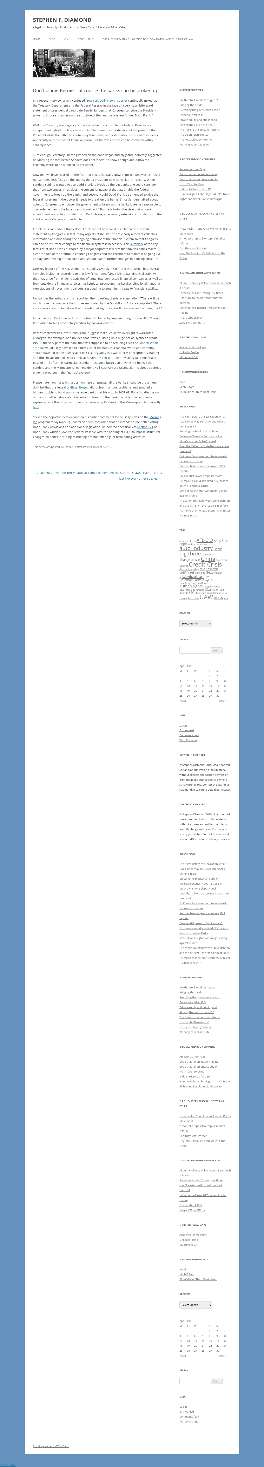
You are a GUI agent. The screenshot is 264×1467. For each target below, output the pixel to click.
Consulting (85, 39)
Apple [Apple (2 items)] (183, 544)
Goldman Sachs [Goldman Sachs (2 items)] (190, 580)
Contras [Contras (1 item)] (183, 565)
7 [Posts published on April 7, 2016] (202, 681)
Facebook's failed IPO (192, 115)
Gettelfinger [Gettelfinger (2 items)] (214, 572)
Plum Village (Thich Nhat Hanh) (198, 392)
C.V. (66, 39)
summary (136, 244)
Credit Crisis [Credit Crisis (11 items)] (205, 564)
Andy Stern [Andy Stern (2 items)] (221, 541)
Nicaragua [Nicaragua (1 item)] (198, 589)
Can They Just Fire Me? (193, 248)
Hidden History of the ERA (195, 189)
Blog (52, 39)
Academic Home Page (192, 347)
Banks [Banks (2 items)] (218, 549)
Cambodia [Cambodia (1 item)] (207, 554)
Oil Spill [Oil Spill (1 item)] (220, 589)
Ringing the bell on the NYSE (196, 125)
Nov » (222, 700)
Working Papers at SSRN (194, 144)
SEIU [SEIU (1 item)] (197, 592)
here (36, 407)
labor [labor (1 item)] (217, 586)
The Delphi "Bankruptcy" (194, 134)
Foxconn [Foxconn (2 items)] (212, 569)
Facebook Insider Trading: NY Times (201, 293)
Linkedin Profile (189, 352)
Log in (183, 725)
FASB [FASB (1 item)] (202, 569)
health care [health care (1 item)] (203, 583)
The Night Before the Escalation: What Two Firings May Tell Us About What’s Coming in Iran (202, 421)
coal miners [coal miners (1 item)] (222, 560)
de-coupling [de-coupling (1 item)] (185, 569)
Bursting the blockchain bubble (198, 431)
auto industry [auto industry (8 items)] (196, 548)
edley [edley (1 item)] (196, 569)
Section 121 (145, 427)
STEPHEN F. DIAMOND (62, 19)
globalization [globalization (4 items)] (191, 576)
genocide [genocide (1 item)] (200, 572)
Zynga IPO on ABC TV (192, 322)
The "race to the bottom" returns (199, 129)
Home (36, 39)
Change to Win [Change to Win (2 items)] (189, 559)
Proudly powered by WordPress (51, 1446)
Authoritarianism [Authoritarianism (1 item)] (197, 544)
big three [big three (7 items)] (190, 553)
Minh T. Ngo (186, 387)
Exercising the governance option (199, 110)
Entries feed (186, 730)
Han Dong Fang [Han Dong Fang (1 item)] (187, 583)
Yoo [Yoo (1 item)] (226, 598)
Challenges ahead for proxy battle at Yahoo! (65, 473)
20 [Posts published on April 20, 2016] (195, 690)
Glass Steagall (79, 387)
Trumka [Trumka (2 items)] (193, 598)
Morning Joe (45, 160)
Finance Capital (72, 447)
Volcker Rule (110, 358)
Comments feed (189, 735)
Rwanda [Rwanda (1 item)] (183, 592)
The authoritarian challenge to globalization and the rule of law (148, 39)
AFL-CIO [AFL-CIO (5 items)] (205, 540)
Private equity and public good (198, 120)
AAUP (182, 382)
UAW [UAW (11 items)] (206, 597)
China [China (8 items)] (208, 558)
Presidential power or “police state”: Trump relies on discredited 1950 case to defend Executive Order (204, 481)
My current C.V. (188, 357)
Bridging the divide (190, 105)
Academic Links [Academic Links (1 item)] (187, 541)
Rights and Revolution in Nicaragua (200, 199)
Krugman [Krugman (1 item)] (208, 586)
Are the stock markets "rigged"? (198, 100)
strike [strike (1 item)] (224, 592)
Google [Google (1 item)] (206, 580)
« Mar (182, 700)
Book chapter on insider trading (198, 174)
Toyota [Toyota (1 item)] (183, 598)
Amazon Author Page (192, 169)
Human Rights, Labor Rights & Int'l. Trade (204, 194)
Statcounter (8, 1465)
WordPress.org (188, 740)
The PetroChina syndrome (195, 139)
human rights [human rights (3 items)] (191, 585)
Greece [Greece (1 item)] (214, 580)
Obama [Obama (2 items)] (210, 589)
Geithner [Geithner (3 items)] (186, 572)
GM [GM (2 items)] (206, 577)
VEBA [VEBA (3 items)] (218, 597)
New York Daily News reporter (106, 100)
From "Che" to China (191, 184)
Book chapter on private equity (198, 179)
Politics (87, 447)
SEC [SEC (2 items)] (191, 592)
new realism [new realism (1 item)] (185, 589)
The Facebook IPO (190, 317)
